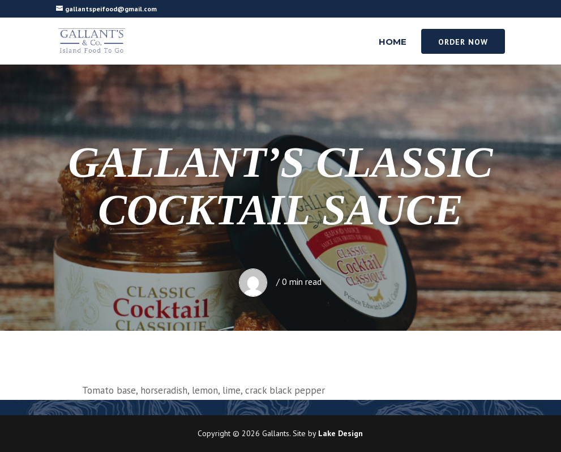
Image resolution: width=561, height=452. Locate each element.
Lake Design (340, 433)
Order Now (463, 42)
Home (392, 42)
